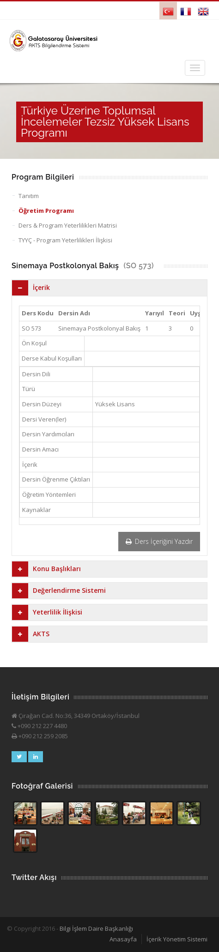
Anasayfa (123, 939)
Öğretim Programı (46, 210)
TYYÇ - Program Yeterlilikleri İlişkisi (65, 240)
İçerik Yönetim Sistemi (176, 939)
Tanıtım (28, 196)
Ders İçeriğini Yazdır (159, 541)
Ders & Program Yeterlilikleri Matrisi (67, 225)
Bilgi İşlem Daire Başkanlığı (96, 928)
